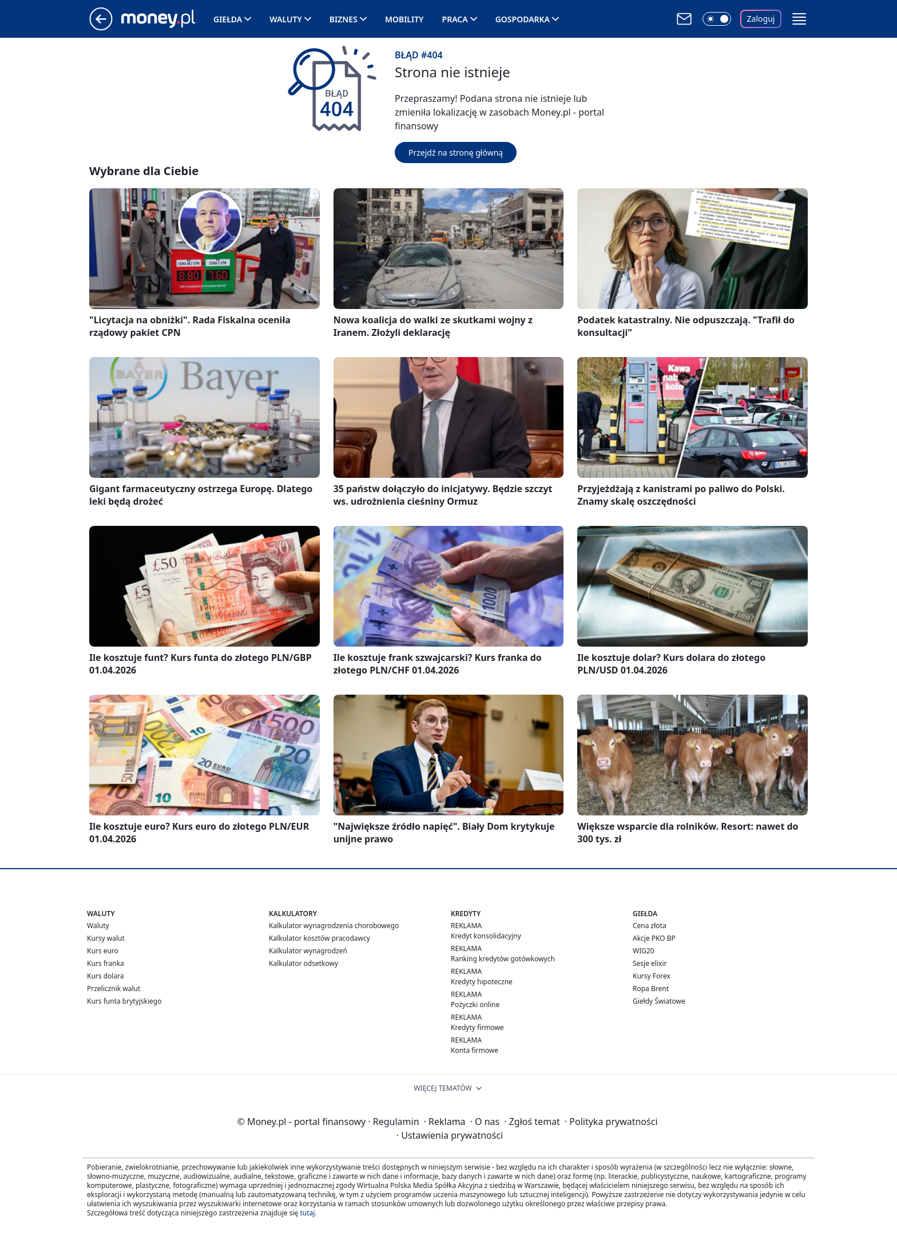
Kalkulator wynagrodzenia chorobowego (334, 925)
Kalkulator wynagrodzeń (308, 951)
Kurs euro (102, 951)
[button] (799, 19)
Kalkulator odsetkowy (303, 963)
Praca (455, 19)
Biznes (344, 19)
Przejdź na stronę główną (455, 152)
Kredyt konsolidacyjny (486, 936)
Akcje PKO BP (654, 938)
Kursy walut (106, 938)
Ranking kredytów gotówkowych (503, 959)
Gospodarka (522, 19)
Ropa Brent (651, 988)
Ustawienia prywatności (449, 1135)
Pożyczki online (475, 1004)
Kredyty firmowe (477, 1027)
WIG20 (643, 951)
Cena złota (649, 925)
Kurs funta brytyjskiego (124, 1001)
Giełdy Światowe (659, 1001)
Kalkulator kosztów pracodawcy (319, 938)
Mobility (404, 19)
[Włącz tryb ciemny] (716, 19)
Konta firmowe (474, 1050)
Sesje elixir (649, 963)
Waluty (285, 19)
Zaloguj (761, 18)
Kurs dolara (105, 976)
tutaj (307, 1213)
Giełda (227, 19)
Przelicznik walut (113, 988)
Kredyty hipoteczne (482, 982)
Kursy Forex (651, 976)
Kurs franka (105, 963)
